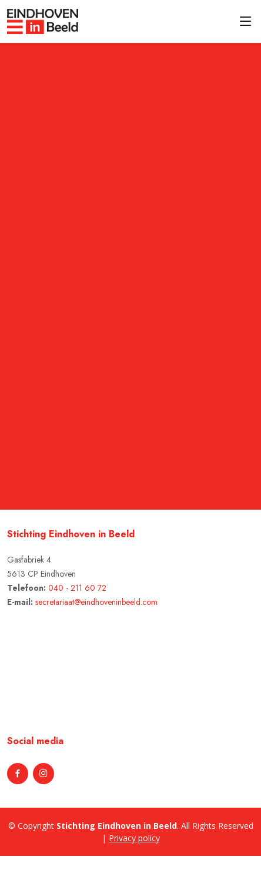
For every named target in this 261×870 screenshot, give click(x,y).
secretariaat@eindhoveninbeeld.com (96, 602)
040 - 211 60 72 (77, 588)
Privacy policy (134, 838)
